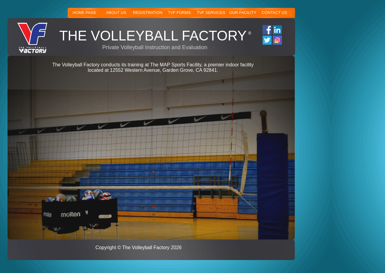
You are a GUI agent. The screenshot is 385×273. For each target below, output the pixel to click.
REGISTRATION (147, 12)
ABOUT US (116, 12)
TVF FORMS (179, 12)
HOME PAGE (84, 12)
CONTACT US (274, 12)
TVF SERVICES (211, 12)
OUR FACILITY (242, 12)
